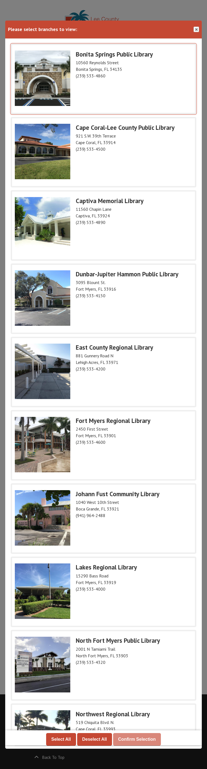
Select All (61, 739)
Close (196, 29)
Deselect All (94, 739)
